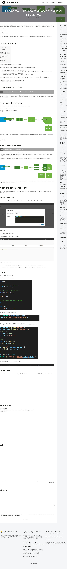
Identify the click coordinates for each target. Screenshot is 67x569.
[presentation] (41, 502)
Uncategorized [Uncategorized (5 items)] (61, 188)
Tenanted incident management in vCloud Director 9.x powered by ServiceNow (40, 480)
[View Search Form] (65, 2)
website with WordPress (32, 549)
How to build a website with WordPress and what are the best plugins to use (32, 544)
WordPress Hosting (26, 541)
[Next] (54, 505)
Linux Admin (31, 17)
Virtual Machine (44, 2)
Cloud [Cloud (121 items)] (61, 184)
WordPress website (31, 555)
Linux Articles (53, 2)
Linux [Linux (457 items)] (64, 184)
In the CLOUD (63, 207)
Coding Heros (63, 237)
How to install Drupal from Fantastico (52, 531)
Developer (60, 2)
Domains (62, 191)
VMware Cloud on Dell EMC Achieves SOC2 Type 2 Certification (41, 514)
